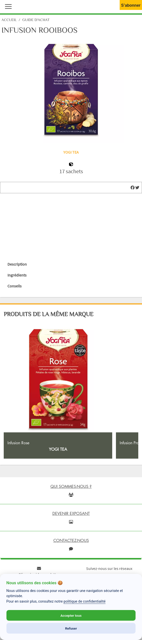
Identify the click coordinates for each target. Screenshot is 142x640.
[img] (133, 188)
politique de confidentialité (85, 601)
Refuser (71, 628)
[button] (7, 5)
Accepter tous (70, 615)
